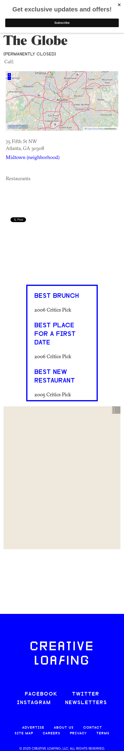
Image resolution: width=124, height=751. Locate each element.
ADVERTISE (33, 728)
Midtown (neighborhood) (33, 157)
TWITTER (85, 694)
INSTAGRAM (34, 703)
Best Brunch (56, 296)
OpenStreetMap (95, 128)
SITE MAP (24, 733)
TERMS (102, 733)
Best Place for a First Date (55, 334)
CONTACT (92, 728)
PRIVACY (78, 733)
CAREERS (51, 733)
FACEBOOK (41, 694)
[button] (116, 410)
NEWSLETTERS (86, 703)
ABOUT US (64, 728)
